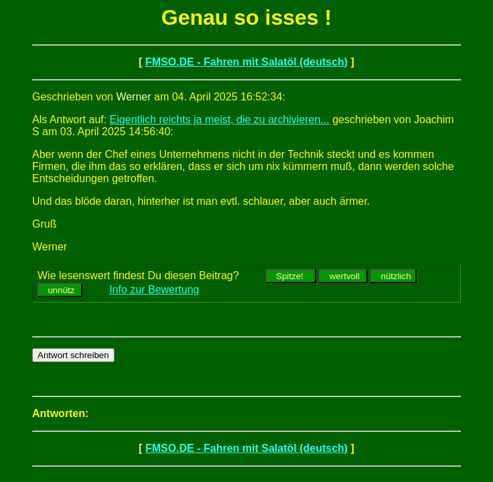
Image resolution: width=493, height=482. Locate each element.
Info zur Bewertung (154, 289)
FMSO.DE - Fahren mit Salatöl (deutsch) (246, 62)
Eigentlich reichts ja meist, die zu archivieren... (220, 119)
